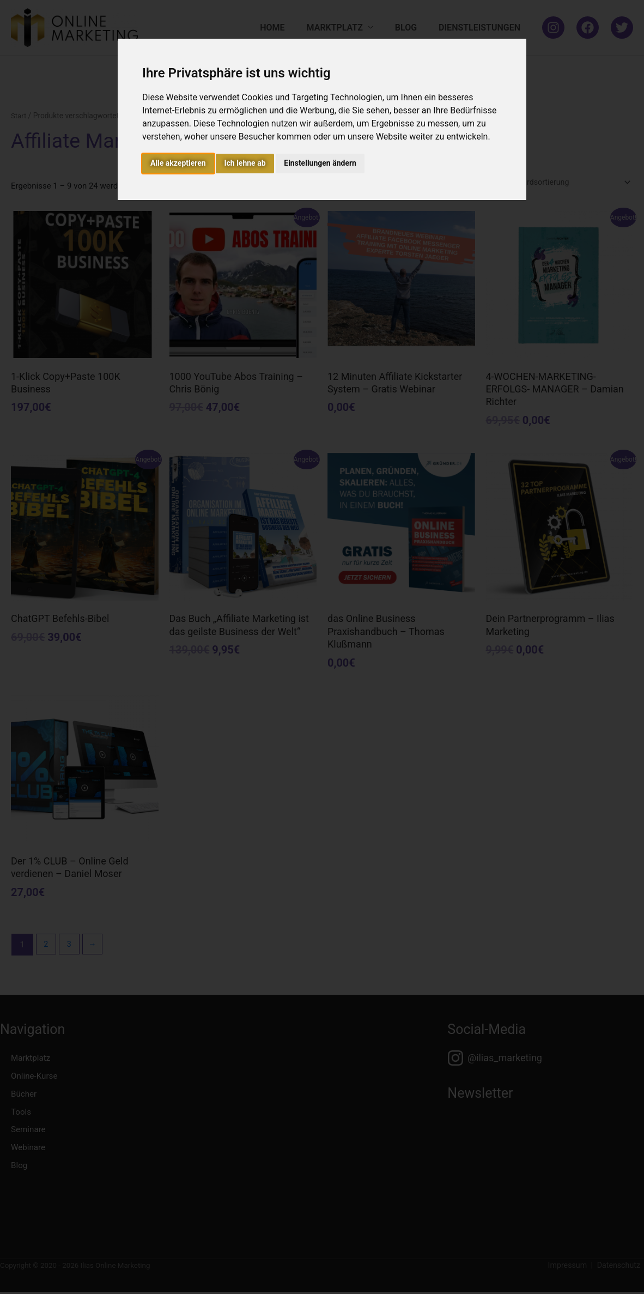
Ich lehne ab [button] (244, 163)
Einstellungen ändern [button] (320, 163)
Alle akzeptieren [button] (178, 163)
